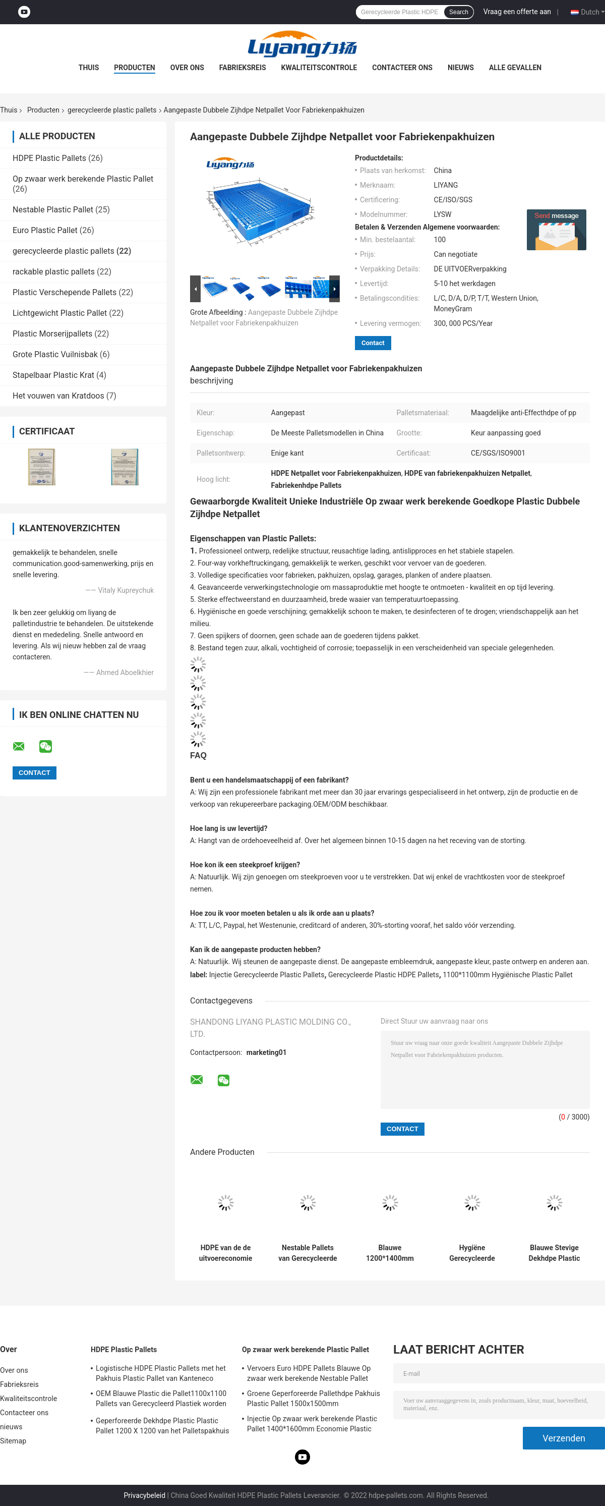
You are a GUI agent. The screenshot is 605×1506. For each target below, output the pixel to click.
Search (458, 12)
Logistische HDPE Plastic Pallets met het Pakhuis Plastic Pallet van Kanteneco (161, 1373)
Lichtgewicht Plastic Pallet (60, 313)
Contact (373, 343)
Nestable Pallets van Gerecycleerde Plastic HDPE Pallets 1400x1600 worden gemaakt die (307, 1253)
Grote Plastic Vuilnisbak (55, 354)
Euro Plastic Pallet (45, 230)
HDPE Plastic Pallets (49, 158)
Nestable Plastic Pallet (53, 209)
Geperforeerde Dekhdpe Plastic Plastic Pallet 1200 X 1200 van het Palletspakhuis (162, 1426)
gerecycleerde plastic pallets (112, 110)
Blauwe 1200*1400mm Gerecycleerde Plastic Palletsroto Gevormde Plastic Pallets (390, 1253)
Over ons (187, 68)
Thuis (89, 68)
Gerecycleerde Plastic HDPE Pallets (383, 975)
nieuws (461, 68)
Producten (134, 68)
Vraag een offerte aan (517, 12)
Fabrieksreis (242, 68)
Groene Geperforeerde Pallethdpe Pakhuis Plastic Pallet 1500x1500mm (313, 1398)
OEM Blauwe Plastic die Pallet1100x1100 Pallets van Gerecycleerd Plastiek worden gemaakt (161, 1400)
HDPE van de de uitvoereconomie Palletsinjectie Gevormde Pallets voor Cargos (226, 1253)
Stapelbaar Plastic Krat (53, 375)
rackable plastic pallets (54, 271)
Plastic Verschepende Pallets (64, 292)
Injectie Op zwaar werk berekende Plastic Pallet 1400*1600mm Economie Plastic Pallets (312, 1425)
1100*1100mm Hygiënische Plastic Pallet (508, 975)
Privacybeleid (144, 1495)
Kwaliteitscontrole (319, 68)
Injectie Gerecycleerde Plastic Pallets (267, 975)
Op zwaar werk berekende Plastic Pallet (83, 179)
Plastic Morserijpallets (52, 334)
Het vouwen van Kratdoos (58, 396)
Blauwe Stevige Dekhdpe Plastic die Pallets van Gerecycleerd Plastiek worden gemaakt (554, 1253)
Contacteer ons (402, 68)
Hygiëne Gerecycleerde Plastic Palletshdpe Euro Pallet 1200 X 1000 (472, 1253)
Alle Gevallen (515, 68)
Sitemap (13, 1441)
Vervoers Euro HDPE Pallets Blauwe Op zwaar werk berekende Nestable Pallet (309, 1373)
